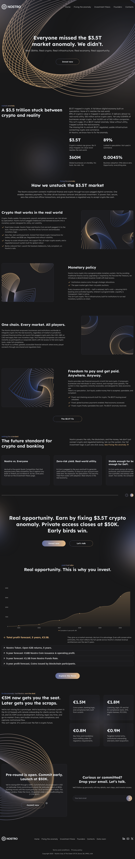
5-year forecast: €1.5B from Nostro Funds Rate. (30, 658)
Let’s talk (81, 543)
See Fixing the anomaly (116, 444)
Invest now (67, 62)
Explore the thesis (67, 676)
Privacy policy (76, 850)
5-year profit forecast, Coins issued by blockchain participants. (39, 663)
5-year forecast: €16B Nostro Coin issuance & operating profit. (39, 653)
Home (67, 7)
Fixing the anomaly (82, 7)
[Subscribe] (129, 798)
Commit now (33, 805)
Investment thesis (102, 7)
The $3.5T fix (67, 419)
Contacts (129, 7)
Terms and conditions (61, 850)
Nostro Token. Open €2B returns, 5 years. (27, 647)
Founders (118, 7)
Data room (101, 839)
